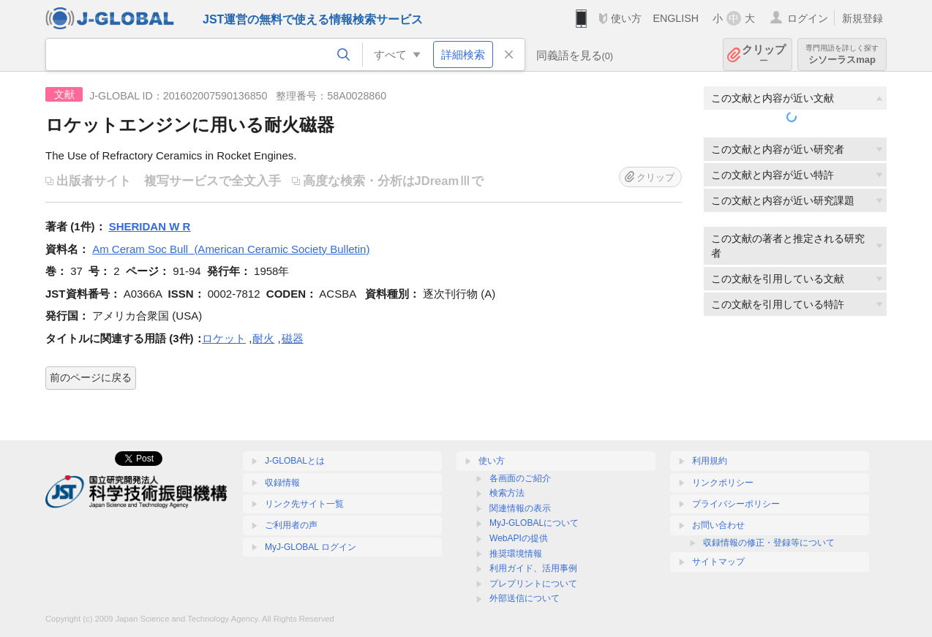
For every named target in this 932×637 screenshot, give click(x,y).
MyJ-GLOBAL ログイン (310, 547)
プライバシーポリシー (736, 504)
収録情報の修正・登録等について (769, 543)
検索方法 (507, 493)
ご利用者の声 (291, 525)
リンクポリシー (723, 483)
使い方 (626, 18)
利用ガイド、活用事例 (533, 568)
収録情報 (282, 483)
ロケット (224, 338)
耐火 (263, 338)
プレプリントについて (533, 583)
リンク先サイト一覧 (304, 504)
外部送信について (524, 598)
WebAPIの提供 (518, 538)
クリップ (764, 54)
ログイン (807, 18)
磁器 (293, 338)
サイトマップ (718, 562)
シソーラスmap (842, 54)
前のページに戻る (91, 377)
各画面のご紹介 (520, 478)
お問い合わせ (718, 525)
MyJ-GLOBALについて (534, 523)
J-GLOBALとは (295, 461)
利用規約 (709, 461)
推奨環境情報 (515, 554)
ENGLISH (676, 18)
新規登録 (862, 18)
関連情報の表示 (520, 508)
